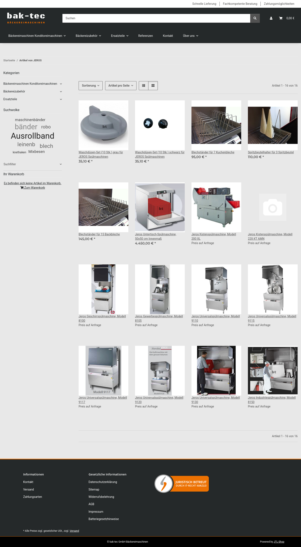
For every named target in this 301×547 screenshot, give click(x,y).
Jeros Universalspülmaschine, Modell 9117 (103, 400)
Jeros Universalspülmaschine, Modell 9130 (215, 400)
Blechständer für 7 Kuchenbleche (212, 152)
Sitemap (94, 489)
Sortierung (89, 85)
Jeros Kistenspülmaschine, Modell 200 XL (213, 236)
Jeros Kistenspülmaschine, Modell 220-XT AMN (270, 236)
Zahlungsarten (32, 496)
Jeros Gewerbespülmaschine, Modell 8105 (159, 318)
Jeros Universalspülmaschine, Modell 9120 (159, 400)
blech (46, 146)
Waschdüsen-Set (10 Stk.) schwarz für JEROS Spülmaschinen (160, 154)
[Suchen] (156, 18)
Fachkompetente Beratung (240, 3)
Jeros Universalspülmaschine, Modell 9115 (272, 318)
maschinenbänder (30, 120)
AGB (91, 504)
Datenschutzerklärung (103, 482)
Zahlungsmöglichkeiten (279, 3)
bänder (26, 127)
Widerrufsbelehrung (101, 496)
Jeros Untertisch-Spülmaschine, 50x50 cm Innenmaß (155, 236)
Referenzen (145, 35)
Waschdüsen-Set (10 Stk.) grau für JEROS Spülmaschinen (101, 154)
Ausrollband (33, 136)
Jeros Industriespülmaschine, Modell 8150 (272, 400)
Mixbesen (36, 151)
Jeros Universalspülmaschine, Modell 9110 (215, 318)
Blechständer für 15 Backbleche (99, 234)
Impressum (96, 511)
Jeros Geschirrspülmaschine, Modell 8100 (102, 318)
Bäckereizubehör (14, 91)
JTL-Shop (279, 541)
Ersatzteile (10, 99)
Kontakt (168, 35)
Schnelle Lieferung (204, 3)
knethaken (19, 152)
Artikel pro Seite (119, 85)
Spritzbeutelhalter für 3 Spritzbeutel (271, 152)
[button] (271, 18)
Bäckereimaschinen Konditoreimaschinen (30, 83)
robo (46, 126)
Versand (28, 489)
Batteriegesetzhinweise (104, 519)
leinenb (26, 144)
